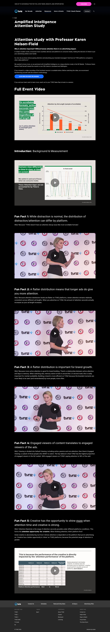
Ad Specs (74, 604)
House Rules (83, 619)
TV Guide (16, 622)
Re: (15, 624)
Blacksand (60, 617)
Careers (60, 614)
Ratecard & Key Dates (59, 604)
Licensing (60, 619)
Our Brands (28, 11)
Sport (37, 612)
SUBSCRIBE (84, 3)
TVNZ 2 (16, 617)
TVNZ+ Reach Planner (74, 11)
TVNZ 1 (16, 614)
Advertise (38, 11)
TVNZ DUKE (17, 619)
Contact (87, 11)
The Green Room (84, 622)
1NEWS (38, 609)
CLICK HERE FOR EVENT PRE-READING (29, 76)
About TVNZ (61, 612)
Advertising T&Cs (89, 604)
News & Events (59, 11)
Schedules (44, 604)
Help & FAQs (83, 614)
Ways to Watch (83, 617)
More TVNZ (83, 609)
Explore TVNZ (18, 609)
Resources (48, 11)
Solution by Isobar (91, 629)
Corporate (61, 609)
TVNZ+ (16, 612)
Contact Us (31, 604)
